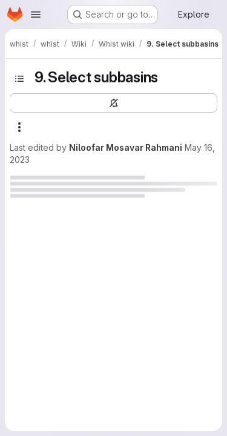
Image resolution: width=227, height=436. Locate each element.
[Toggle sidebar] (19, 78)
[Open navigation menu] (35, 14)
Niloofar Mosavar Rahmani (125, 147)
